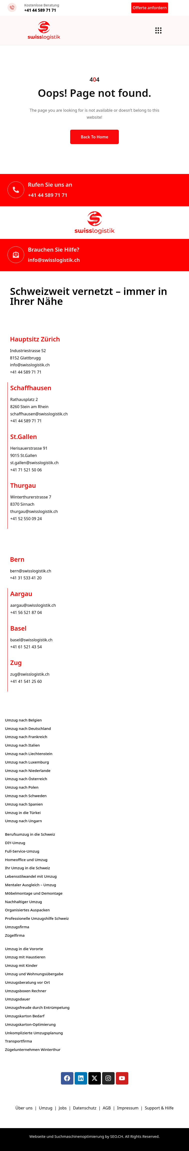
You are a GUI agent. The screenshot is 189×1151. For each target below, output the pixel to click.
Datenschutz (85, 1108)
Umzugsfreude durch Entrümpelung (37, 1007)
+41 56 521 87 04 (26, 612)
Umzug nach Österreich (26, 778)
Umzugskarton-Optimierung (30, 1024)
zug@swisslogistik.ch (29, 674)
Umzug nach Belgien (23, 719)
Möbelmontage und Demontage (33, 893)
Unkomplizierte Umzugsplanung (34, 1032)
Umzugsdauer (17, 998)
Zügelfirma (15, 935)
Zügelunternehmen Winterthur (32, 1049)
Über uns (24, 1108)
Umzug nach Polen (21, 787)
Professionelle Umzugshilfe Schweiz (37, 918)
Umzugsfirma (17, 926)
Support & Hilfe (159, 1108)
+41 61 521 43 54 (26, 647)
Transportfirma (18, 1041)
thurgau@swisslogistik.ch (34, 511)
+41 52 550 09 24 (26, 518)
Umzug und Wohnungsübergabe (34, 973)
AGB (107, 1108)
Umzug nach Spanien (24, 804)
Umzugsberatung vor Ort (27, 982)
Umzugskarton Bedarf (24, 1015)
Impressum (128, 1108)
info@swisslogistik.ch (54, 260)
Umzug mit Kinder (21, 965)
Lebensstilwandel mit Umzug (31, 876)
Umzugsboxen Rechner (25, 990)
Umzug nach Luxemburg (27, 762)
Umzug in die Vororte (24, 948)
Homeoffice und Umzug (26, 859)
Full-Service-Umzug (22, 851)
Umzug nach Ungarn (23, 820)
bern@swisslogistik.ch (30, 571)
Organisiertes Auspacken (27, 909)
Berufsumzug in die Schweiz (30, 834)
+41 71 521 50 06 (26, 470)
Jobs (63, 1108)
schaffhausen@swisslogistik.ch (39, 414)
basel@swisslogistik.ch (31, 640)
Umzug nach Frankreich (26, 736)
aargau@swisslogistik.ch (33, 605)
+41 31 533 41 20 (25, 578)
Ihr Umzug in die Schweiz (27, 867)
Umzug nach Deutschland (28, 728)
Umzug (46, 1108)
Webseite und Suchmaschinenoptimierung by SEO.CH (76, 1136)
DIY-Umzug (15, 842)
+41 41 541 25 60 (26, 681)
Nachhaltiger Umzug (23, 901)
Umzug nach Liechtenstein (28, 753)
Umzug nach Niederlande (27, 770)
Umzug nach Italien (22, 745)
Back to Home (94, 137)
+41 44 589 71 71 (47, 195)
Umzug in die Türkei (23, 812)
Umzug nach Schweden (26, 795)
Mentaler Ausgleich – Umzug (30, 884)
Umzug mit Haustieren (25, 956)
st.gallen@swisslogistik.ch (34, 462)
